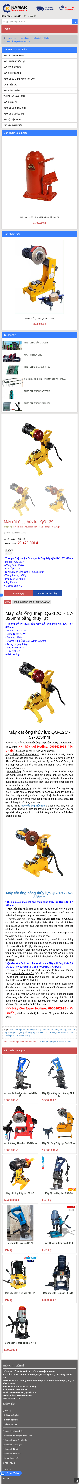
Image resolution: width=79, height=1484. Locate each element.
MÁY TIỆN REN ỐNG (33, 355)
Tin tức (6, 1478)
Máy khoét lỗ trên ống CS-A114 (58, 1293)
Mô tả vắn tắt (43, 602)
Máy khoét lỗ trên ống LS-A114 (20, 1343)
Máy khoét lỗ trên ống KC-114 (20, 1293)
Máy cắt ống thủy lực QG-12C (19, 41)
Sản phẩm (7, 1474)
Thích (7, 533)
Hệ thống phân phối (11, 1415)
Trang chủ (11, 38)
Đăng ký (17, 16)
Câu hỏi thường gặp (11, 1458)
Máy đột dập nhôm (12, 119)
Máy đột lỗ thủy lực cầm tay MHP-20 (58, 1094)
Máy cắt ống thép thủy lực (42, 1029)
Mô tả (7, 602)
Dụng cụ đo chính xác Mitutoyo (19, 79)
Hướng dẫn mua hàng (23, 602)
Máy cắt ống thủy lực (41, 38)
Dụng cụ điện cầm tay (14, 114)
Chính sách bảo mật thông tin (15, 1440)
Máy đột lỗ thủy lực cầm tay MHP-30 (20, 1094)
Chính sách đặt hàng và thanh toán (17, 1435)
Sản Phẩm (24, 38)
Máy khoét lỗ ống (12, 73)
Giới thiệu (7, 1411)
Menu (7, 29)
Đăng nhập (6, 16)
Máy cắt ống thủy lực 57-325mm (53, 1032)
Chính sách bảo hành (11, 1453)
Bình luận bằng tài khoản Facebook (20, 1041)
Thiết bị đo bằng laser (14, 96)
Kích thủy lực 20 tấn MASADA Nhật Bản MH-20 (39, 217)
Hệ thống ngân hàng (11, 1420)
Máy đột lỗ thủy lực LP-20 (20, 1243)
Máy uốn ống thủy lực (14, 61)
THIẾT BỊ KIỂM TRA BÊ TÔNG (37, 391)
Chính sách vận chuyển (12, 1444)
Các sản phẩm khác (13, 125)
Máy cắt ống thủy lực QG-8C (20, 1193)
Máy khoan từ (10, 102)
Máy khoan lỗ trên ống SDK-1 (59, 1243)
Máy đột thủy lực (12, 67)
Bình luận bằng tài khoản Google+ (55, 1041)
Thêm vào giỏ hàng (47, 593)
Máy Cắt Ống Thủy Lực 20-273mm (39, 318)
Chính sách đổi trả (10, 1449)
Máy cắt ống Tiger (28, 1032)
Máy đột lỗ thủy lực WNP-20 (59, 1193)
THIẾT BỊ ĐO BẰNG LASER (36, 343)
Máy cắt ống (60, 1029)
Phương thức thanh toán (13, 1431)
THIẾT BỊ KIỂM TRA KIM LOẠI (37, 403)
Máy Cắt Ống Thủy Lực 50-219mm (20, 1143)
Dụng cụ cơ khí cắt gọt (15, 108)
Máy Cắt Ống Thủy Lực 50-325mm (58, 1143)
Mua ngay (18, 593)
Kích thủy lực (10, 85)
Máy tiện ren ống (12, 90)
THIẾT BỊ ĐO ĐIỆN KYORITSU (37, 367)
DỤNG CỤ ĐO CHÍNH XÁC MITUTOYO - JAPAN (45, 379)
